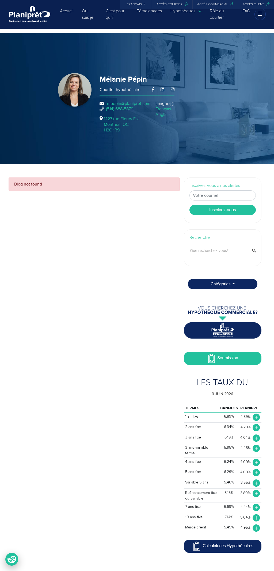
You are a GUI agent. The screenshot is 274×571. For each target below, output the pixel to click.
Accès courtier (172, 4)
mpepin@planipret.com (128, 103)
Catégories (221, 284)
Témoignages (149, 15)
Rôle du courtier (217, 18)
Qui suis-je (87, 18)
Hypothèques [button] (185, 15)
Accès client (256, 4)
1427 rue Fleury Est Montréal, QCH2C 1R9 (121, 124)
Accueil (66, 15)
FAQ (246, 15)
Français (135, 4)
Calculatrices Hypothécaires (222, 546)
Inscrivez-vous (222, 210)
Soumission (222, 358)
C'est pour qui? (115, 18)
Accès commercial (215, 4)
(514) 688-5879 (119, 109)
